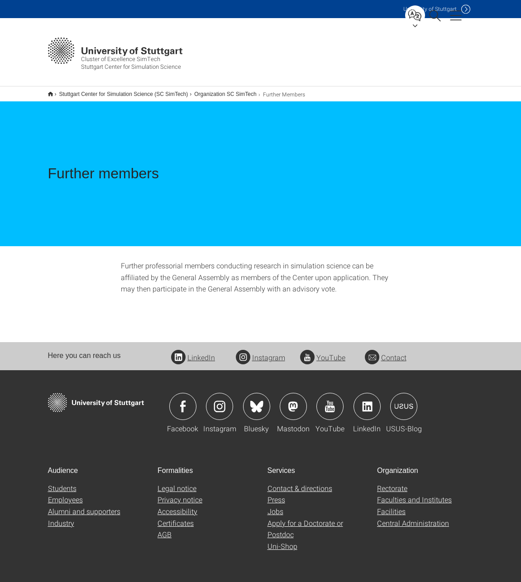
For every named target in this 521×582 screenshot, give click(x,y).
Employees (65, 493)
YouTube (322, 351)
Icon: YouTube (330, 400)
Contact (385, 351)
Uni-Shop (282, 540)
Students (62, 482)
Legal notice (177, 482)
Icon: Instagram (219, 400)
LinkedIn (193, 351)
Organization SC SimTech (220, 91)
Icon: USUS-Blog (403, 400)
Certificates (176, 517)
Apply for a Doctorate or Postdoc (305, 523)
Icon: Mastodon (293, 400)
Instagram (260, 351)
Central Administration (413, 517)
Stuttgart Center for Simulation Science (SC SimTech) (118, 91)
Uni (430, 8)
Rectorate (392, 482)
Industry (61, 517)
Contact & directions (300, 482)
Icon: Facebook (182, 400)
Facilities (391, 505)
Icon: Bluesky (256, 400)
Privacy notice (180, 493)
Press (276, 493)
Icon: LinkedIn (367, 400)
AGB (165, 528)
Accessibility (177, 505)
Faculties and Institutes (414, 493)
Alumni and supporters (84, 505)
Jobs (275, 505)
